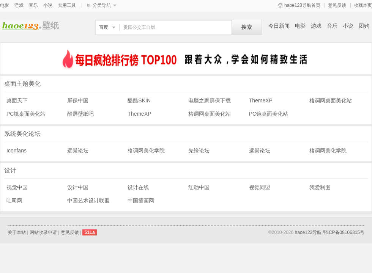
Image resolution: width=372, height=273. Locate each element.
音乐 (33, 5)
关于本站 (17, 232)
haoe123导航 (308, 232)
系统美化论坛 (22, 133)
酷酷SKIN (139, 100)
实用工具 (67, 5)
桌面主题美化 (22, 83)
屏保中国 (77, 100)
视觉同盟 (259, 187)
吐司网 (14, 201)
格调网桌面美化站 (330, 100)
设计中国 (77, 187)
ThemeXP (261, 100)
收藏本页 (363, 5)
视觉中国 (17, 187)
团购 (364, 26)
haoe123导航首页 (302, 5)
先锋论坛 (199, 150)
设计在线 (138, 187)
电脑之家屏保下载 (209, 100)
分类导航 (102, 5)
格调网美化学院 (146, 150)
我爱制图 (320, 187)
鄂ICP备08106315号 (343, 232)
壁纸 (21, 25)
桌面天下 (17, 100)
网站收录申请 (43, 232)
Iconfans (16, 150)
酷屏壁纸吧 (80, 114)
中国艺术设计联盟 (88, 201)
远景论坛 (77, 150)
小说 (47, 5)
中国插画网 (141, 201)
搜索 (246, 27)
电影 (4, 5)
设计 (10, 170)
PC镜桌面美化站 (26, 114)
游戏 (19, 5)
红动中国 (199, 187)
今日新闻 (279, 26)
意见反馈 (337, 5)
